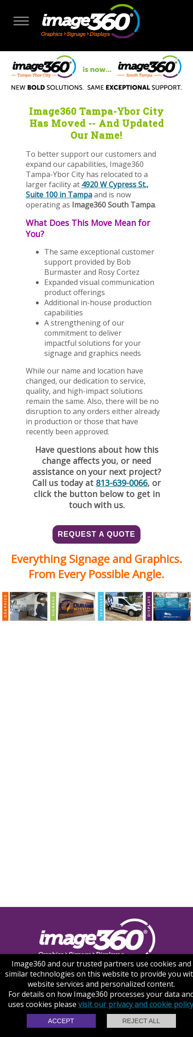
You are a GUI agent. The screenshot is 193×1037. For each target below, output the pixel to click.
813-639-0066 (121, 482)
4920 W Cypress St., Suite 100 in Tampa (87, 189)
